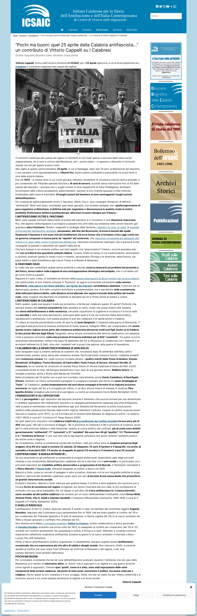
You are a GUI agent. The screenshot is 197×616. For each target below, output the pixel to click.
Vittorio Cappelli (71, 55)
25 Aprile (19, 55)
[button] (191, 587)
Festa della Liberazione (34, 55)
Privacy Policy (23, 610)
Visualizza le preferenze (174, 595)
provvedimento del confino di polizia (97, 421)
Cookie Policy (10, 610)
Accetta (98, 595)
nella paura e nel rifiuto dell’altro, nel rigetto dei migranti (60, 286)
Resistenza (58, 55)
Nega (136, 595)
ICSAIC (49, 55)
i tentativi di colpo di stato (111, 227)
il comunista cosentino (65, 523)
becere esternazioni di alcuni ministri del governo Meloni (107, 278)
